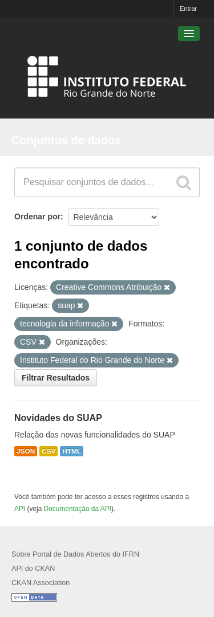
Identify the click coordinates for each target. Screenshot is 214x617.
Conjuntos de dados (66, 140)
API (19, 509)
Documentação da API (77, 509)
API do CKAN (33, 569)
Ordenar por (37, 216)
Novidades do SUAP (58, 418)
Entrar (188, 8)
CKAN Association (40, 583)
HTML (71, 451)
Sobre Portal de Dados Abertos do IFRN (75, 554)
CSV (48, 451)
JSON (26, 451)
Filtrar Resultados (56, 377)
